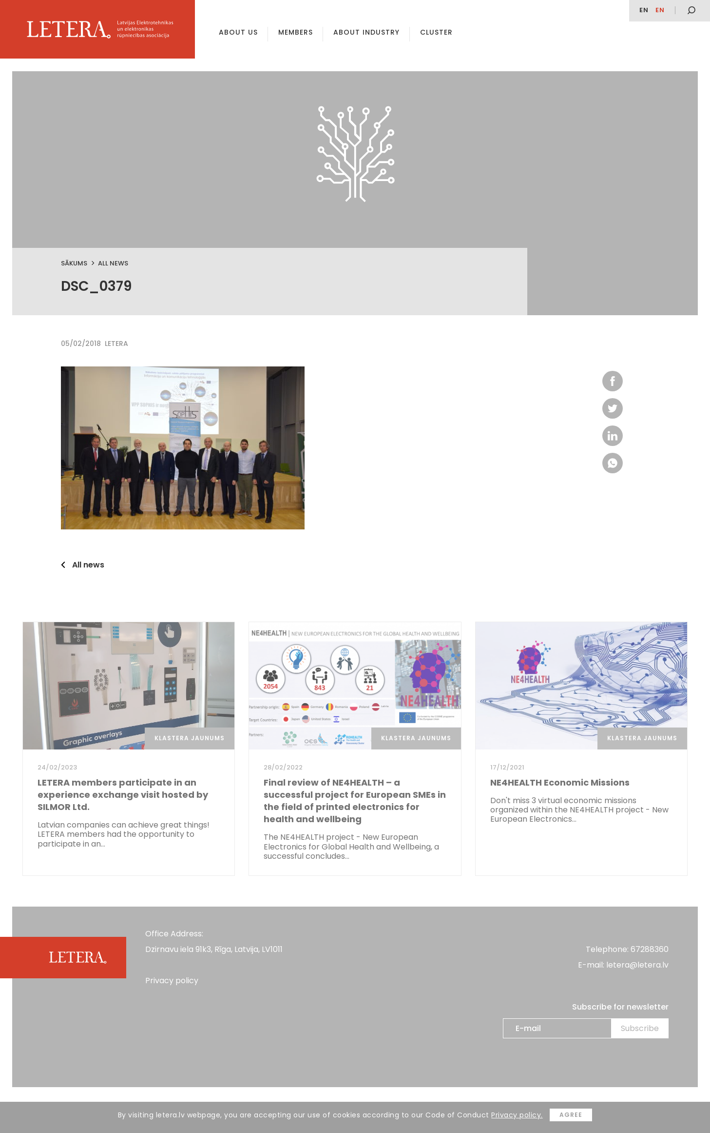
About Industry (366, 32)
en (660, 10)
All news (113, 263)
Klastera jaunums (189, 738)
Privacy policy (171, 980)
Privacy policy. (517, 1115)
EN (644, 10)
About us (238, 32)
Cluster (436, 32)
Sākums (74, 263)
